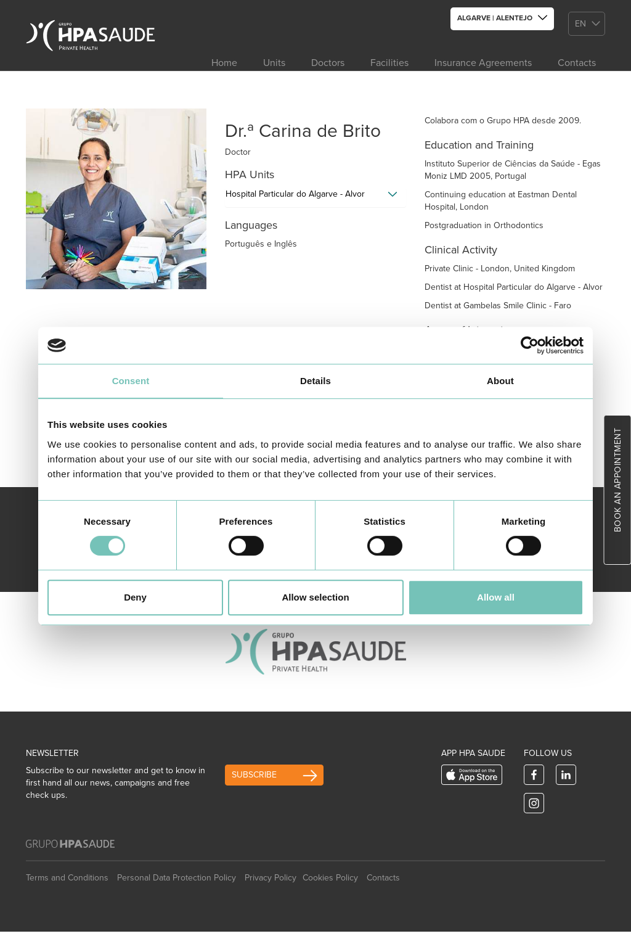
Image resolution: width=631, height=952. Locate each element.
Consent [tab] (131, 380)
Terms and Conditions (67, 877)
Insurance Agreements (483, 63)
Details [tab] (315, 380)
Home (224, 63)
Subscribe (254, 774)
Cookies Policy (330, 877)
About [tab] (500, 380)
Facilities (389, 63)
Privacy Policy (270, 877)
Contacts (577, 63)
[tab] (315, 197)
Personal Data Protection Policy (176, 877)
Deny (135, 597)
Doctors (327, 63)
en (580, 23)
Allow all (496, 597)
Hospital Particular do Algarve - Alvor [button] (295, 194)
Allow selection (315, 597)
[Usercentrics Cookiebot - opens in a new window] (530, 345)
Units (274, 63)
